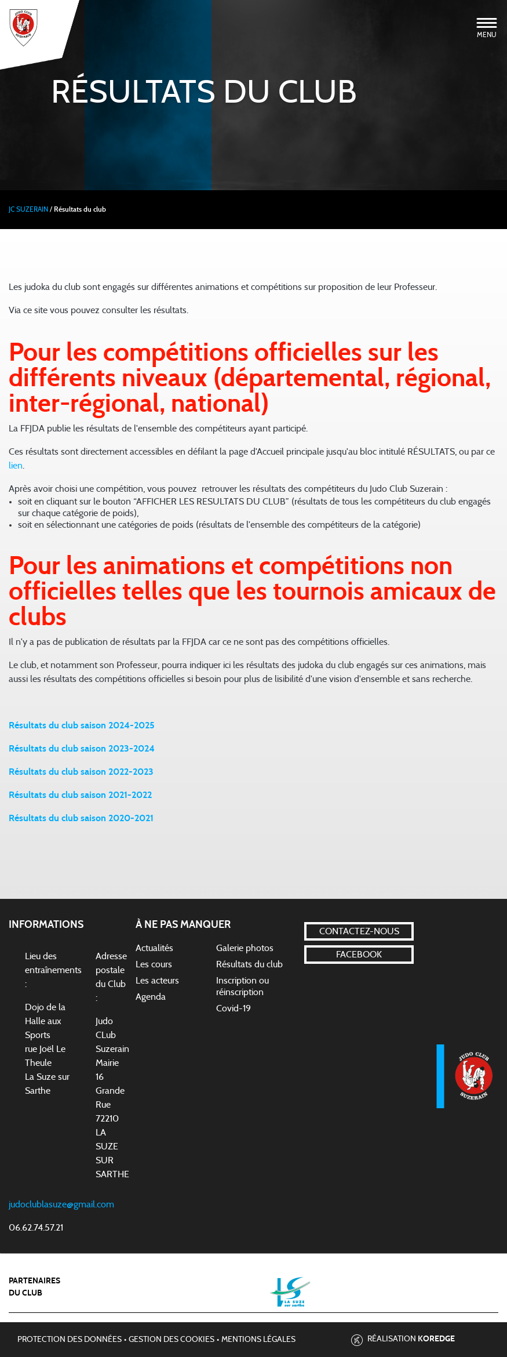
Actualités (154, 948)
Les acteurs (157, 980)
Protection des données (69, 1340)
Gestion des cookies (171, 1340)
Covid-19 (233, 1008)
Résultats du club (249, 964)
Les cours (154, 964)
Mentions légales (258, 1340)
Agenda (151, 997)
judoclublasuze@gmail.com (61, 1204)
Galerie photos (244, 948)
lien (16, 465)
